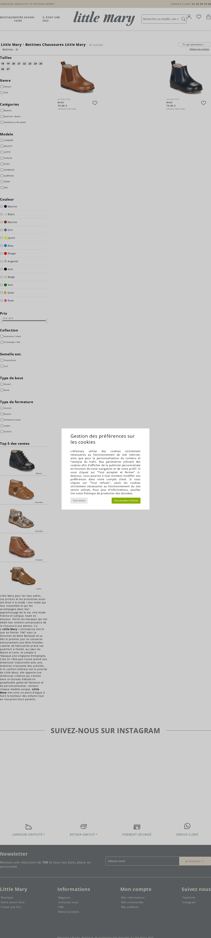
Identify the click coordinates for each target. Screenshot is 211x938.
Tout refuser (79, 500)
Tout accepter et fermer (126, 500)
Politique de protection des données (108, 493)
